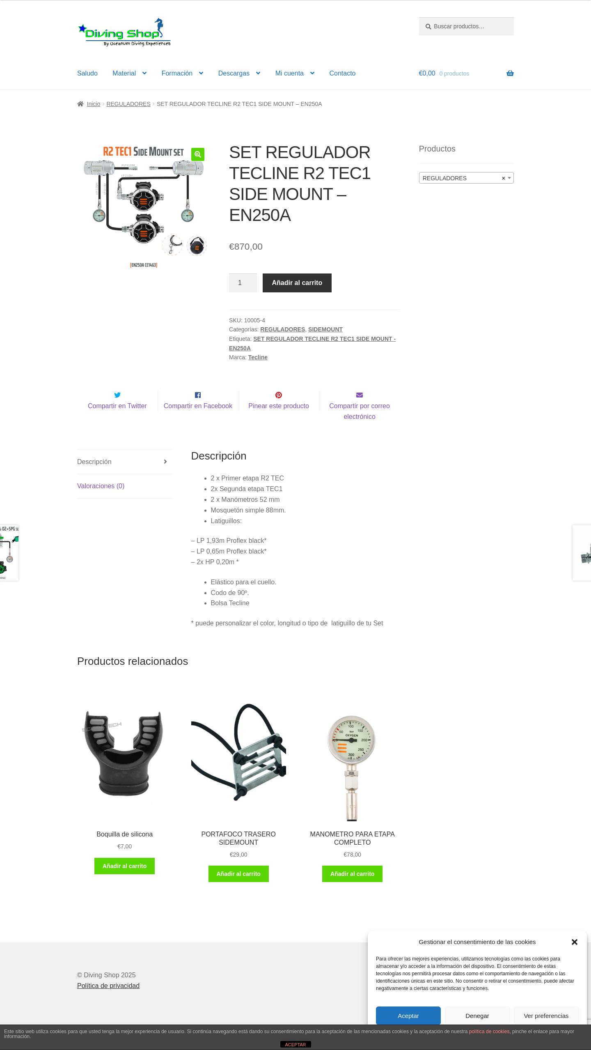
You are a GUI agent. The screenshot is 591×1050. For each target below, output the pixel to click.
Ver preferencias (546, 1015)
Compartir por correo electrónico (359, 428)
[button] (574, 942)
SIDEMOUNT (325, 329)
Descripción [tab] (94, 479)
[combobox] (466, 178)
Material (124, 73)
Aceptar (408, 1015)
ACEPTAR (295, 1044)
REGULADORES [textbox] (464, 178)
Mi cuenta (289, 73)
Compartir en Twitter (117, 423)
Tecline (258, 357)
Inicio (94, 104)
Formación (177, 73)
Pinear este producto (278, 423)
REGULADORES (128, 104)
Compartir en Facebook (198, 423)
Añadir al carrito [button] (125, 883)
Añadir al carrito (297, 282)
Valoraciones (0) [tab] (100, 503)
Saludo (87, 73)
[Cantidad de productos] (243, 282)
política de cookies (489, 1031)
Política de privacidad (108, 1002)
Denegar (477, 1015)
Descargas (234, 73)
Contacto (342, 73)
